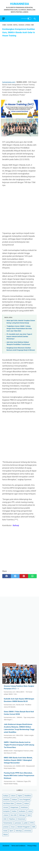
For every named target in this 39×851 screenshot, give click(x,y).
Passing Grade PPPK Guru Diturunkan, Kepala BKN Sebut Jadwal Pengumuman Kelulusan (19, 775)
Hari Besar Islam (8, 803)
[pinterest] (24, 576)
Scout (13, 827)
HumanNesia (19, 4)
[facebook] (6, 576)
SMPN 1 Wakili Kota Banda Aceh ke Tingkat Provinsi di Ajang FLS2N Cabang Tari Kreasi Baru (19, 744)
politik (26, 823)
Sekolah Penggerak (23, 827)
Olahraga (22, 815)
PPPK (32, 823)
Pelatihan (12, 819)
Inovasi (5, 807)
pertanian (18, 823)
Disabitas (6, 799)
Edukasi (14, 799)
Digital (20, 795)
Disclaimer (6, 845)
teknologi (19, 831)
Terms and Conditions (18, 845)
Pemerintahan (7, 823)
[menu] (3, 19)
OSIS (4, 819)
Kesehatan (24, 807)
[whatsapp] (32, 576)
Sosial (5, 831)
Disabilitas (27, 795)
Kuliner (14, 811)
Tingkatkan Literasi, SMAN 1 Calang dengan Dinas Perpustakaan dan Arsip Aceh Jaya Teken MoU (19, 328)
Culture (13, 795)
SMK (33, 827)
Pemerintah (21, 819)
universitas (27, 831)
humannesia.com (8, 82)
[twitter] (15, 576)
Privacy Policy (31, 845)
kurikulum (22, 811)
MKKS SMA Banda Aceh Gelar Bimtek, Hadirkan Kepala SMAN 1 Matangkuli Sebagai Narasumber (18, 760)
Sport (11, 831)
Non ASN (13, 815)
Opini (29, 815)
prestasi (6, 827)
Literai (30, 811)
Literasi (5, 815)
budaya (5, 795)
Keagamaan (14, 807)
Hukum (26, 803)
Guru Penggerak (24, 799)
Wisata (5, 834)
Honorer (19, 803)
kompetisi (6, 811)
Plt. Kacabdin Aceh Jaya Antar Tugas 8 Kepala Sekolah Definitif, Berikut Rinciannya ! (19, 336)
